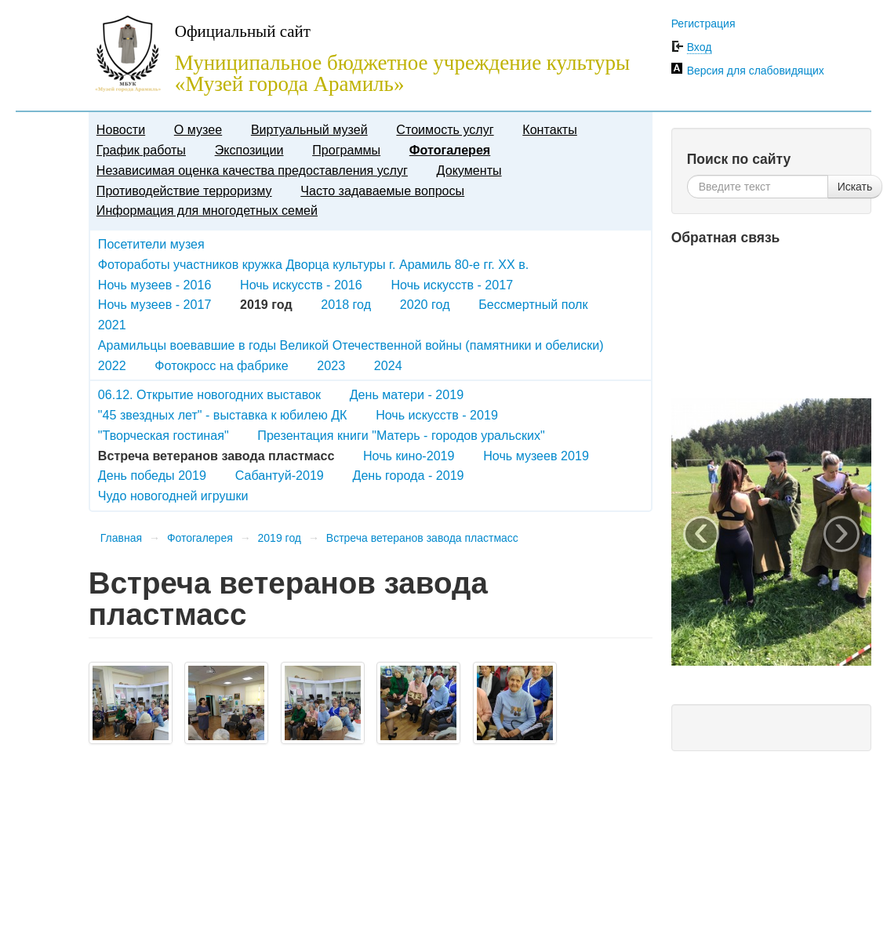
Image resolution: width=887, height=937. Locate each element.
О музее (198, 129)
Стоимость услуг (444, 129)
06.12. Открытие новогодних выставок (209, 394)
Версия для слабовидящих (755, 70)
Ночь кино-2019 (409, 456)
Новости (120, 129)
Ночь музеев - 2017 (155, 304)
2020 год (425, 304)
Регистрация (703, 23)
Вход (699, 47)
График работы (141, 150)
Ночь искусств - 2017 (452, 285)
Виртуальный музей (309, 129)
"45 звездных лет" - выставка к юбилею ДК (222, 415)
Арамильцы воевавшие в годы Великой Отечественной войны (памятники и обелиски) (351, 345)
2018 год (346, 304)
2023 (331, 365)
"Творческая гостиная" (163, 435)
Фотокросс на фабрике (221, 365)
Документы (469, 170)
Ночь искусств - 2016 (301, 285)
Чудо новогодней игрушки (173, 495)
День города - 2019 (408, 475)
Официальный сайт (243, 31)
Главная (121, 538)
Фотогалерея (449, 150)
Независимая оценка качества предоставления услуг (252, 170)
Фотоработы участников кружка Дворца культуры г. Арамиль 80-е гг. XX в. (313, 264)
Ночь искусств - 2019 (437, 415)
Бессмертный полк (532, 304)
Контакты (549, 129)
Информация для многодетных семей (207, 210)
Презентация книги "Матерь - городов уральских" (400, 435)
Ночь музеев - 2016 (155, 285)
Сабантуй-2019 (279, 475)
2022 (112, 365)
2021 (112, 325)
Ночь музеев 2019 (536, 456)
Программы (346, 150)
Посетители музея (151, 244)
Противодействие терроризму (184, 190)
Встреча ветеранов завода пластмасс (422, 538)
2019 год (279, 538)
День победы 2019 (152, 475)
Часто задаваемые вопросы (382, 190)
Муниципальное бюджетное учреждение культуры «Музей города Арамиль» (402, 73)
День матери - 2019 (406, 394)
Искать (855, 186)
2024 (388, 365)
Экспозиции (249, 150)
